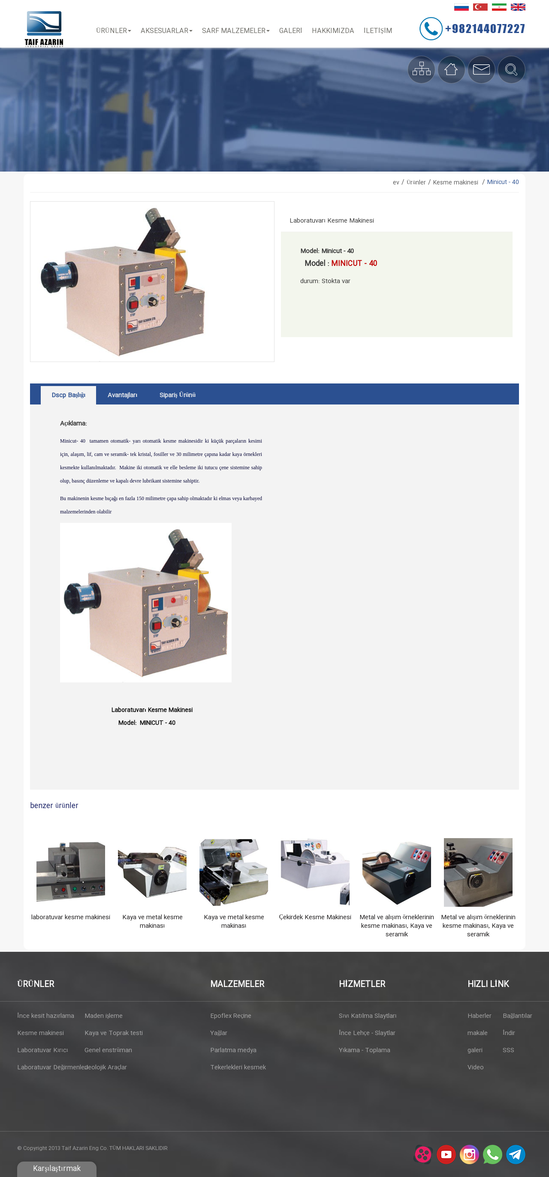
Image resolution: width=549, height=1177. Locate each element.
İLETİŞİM (378, 31)
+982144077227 (485, 28)
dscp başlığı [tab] (68, 395)
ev (396, 182)
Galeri (290, 31)
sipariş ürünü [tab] (178, 395)
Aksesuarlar (167, 31)
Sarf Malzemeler (236, 31)
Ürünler (113, 31)
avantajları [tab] (122, 395)
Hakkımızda (333, 31)
